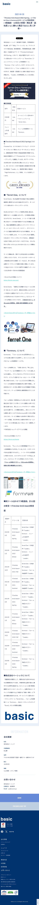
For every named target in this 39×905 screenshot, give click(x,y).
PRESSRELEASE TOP (19, 806)
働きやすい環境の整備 (6, 886)
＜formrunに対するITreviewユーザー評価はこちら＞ (19, 472)
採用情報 (4, 867)
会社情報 (4, 839)
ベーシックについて (5, 842)
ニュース (4, 848)
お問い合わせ (5, 870)
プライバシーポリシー (6, 874)
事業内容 (4, 860)
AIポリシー (3, 877)
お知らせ (3, 852)
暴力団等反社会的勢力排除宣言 (8, 881)
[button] (37, 2)
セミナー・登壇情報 (5, 855)
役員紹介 (3, 844)
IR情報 (3, 863)
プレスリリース (4, 850)
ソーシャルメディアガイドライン (8, 884)
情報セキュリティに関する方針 (8, 879)
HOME (19, 798)
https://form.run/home (11, 439)
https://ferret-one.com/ (11, 280)
